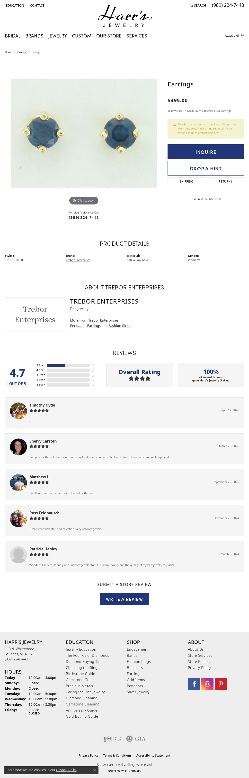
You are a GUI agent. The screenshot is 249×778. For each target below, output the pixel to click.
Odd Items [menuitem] (136, 679)
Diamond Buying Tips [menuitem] (84, 661)
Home (8, 52)
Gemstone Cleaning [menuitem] (83, 704)
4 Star (40, 370)
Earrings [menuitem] (134, 673)
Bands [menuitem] (132, 655)
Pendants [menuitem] (135, 686)
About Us (196, 649)
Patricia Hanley (43, 548)
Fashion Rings (119, 325)
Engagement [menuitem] (138, 649)
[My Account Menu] (234, 34)
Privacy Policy (199, 667)
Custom (81, 35)
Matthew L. (39, 476)
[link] (36, 5)
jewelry (21, 52)
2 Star (40, 380)
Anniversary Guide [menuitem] (81, 710)
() (93, 365)
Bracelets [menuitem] (135, 667)
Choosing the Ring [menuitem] (82, 667)
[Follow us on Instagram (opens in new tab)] (207, 684)
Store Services (200, 655)
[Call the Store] (16, 659)
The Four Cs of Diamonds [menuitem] (87, 655)
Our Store (109, 35)
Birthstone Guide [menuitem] (80, 673)
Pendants (77, 325)
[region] (84, 133)
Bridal (12, 35)
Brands (34, 35)
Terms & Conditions (117, 755)
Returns (225, 181)
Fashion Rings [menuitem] (139, 661)
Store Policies (199, 661)
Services (136, 35)
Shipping (186, 181)
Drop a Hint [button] (206, 168)
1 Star (40, 385)
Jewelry (57, 35)
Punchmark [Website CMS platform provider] (133, 771)
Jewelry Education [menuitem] (81, 649)
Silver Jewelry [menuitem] (138, 692)
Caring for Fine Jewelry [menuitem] (85, 692)
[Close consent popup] (94, 770)
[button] (14, 5)
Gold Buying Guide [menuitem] (82, 716)
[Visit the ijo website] (112, 739)
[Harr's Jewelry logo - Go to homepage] (124, 16)
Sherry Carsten (43, 441)
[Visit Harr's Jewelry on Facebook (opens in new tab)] (194, 684)
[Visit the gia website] (136, 739)
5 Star (40, 365)
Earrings (94, 325)
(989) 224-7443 (84, 217)
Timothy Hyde (42, 405)
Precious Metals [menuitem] (79, 686)
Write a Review (124, 599)
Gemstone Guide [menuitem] (80, 679)
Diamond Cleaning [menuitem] (82, 698)
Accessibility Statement (153, 755)
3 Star (40, 375)
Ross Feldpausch (44, 512)
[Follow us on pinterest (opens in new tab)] (221, 684)
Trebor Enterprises (78, 260)
